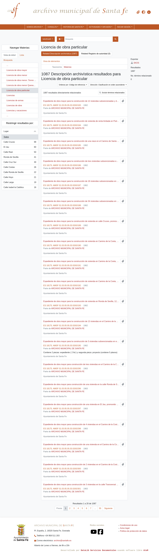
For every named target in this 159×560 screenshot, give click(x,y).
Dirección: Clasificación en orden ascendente (107, 85)
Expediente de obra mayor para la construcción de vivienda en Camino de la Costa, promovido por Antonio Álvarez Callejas (81, 261)
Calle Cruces (19, 142)
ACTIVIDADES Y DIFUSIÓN (100, 27)
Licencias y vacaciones (17, 110)
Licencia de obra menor (17, 75)
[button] (138, 12)
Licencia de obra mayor (17, 70)
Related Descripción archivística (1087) (60, 54)
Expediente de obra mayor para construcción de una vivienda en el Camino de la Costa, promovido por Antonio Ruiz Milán (81, 444)
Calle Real (19, 153)
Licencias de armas (15, 100)
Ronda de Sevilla (19, 158)
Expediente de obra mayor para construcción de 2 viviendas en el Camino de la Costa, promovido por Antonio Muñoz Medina (81, 464)
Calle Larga (19, 183)
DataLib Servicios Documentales (98, 550)
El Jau (19, 148)
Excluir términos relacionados (112, 93)
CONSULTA (52, 27)
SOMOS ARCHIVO (34, 27)
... (7, 65)
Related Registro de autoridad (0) (95, 54)
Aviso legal (124, 528)
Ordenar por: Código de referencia (72, 85)
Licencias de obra (14, 105)
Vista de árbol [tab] (10, 55)
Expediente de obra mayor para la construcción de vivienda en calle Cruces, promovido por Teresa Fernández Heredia (81, 221)
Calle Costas (19, 168)
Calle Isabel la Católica (19, 188)
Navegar (47, 39)
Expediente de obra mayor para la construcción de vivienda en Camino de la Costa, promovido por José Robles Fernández (81, 281)
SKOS (135, 63)
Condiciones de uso (128, 525)
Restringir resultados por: (20, 123)
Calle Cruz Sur (19, 163)
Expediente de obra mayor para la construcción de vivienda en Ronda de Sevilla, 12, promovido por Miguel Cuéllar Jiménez (81, 301)
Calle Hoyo (19, 178)
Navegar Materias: (20, 47)
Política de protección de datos (133, 531)
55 (100, 508)
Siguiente (108, 508)
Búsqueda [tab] (8, 60)
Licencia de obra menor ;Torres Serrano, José (27, 80)
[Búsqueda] (88, 39)
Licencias (11, 95)
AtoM (145, 550)
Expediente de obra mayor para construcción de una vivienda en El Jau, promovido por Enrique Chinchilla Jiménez (81, 404)
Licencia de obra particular (18, 90)
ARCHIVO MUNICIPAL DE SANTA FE (67, 108)
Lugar (6, 131)
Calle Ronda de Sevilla (19, 173)
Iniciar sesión (124, 27)
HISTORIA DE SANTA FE (73, 27)
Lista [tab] (22, 55)
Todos (6, 137)
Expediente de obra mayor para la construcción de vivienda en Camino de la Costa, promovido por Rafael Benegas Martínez (81, 241)
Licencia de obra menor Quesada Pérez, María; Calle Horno (33, 85)
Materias (67, 67)
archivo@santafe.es (62, 540)
